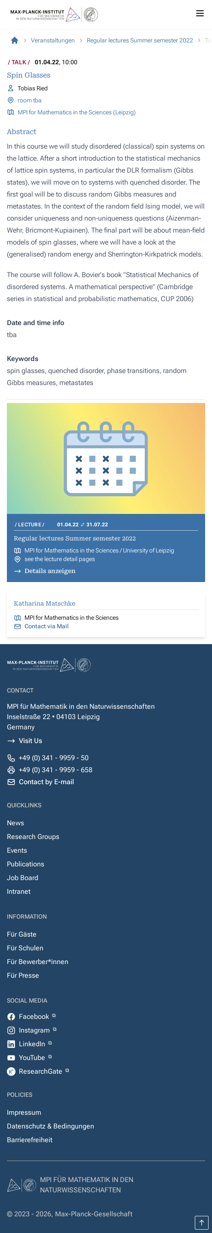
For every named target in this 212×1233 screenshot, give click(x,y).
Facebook (35, 1016)
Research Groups (33, 837)
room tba (30, 100)
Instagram (35, 1030)
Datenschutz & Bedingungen (50, 1126)
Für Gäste (22, 934)
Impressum (24, 1112)
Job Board (22, 878)
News (15, 823)
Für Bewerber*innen (37, 962)
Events (17, 850)
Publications (25, 864)
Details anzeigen (50, 570)
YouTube (33, 1058)
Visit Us (30, 741)
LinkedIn (33, 1044)
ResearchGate (41, 1071)
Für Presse (23, 975)
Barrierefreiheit (29, 1140)
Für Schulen (25, 948)
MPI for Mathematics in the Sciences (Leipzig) (77, 112)
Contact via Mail (47, 626)
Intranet (19, 891)
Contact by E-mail (46, 782)
